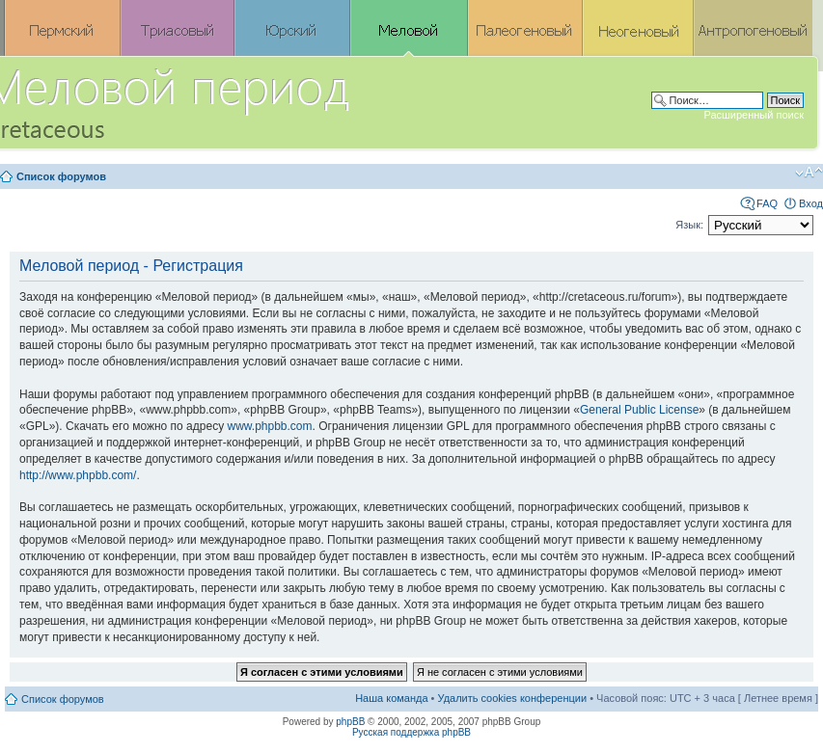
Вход (811, 203)
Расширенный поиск (753, 115)
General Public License (639, 410)
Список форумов (61, 176)
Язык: (689, 224)
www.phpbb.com (269, 426)
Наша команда (391, 698)
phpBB (350, 721)
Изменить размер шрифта (809, 172)
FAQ (767, 203)
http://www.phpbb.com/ (77, 475)
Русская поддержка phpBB (411, 732)
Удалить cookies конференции (513, 698)
